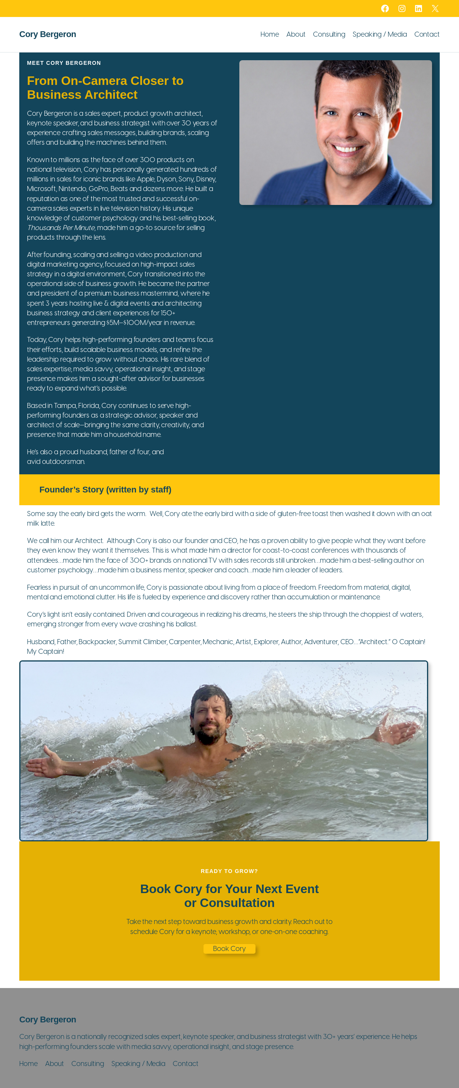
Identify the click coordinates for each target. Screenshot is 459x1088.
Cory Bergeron (47, 34)
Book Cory (229, 948)
